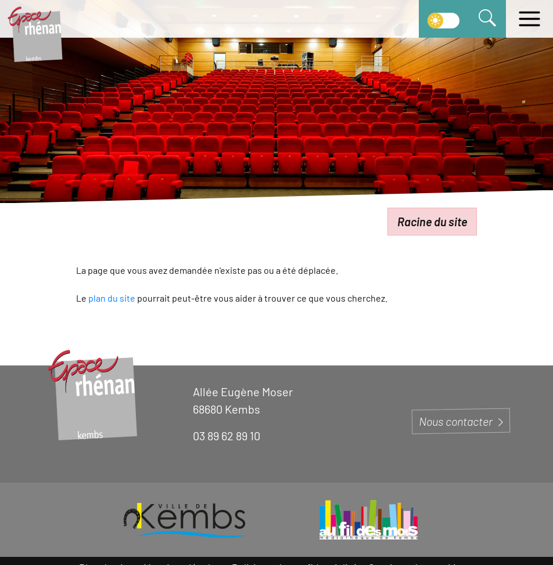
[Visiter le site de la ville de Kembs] (184, 519)
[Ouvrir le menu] (529, 19)
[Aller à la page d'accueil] (35, 33)
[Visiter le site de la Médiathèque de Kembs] (368, 519)
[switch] (443, 19)
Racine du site (432, 222)
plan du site (111, 297)
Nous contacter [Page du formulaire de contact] (461, 421)
